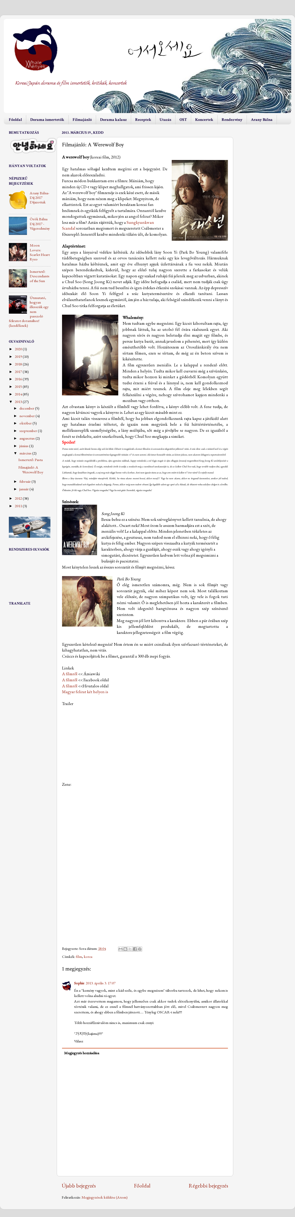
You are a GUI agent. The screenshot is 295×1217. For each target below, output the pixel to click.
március (25, 453)
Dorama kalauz (113, 119)
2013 (19, 401)
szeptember (28, 430)
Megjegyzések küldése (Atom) (104, 1197)
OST (183, 119)
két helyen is (97, 691)
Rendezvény (232, 119)
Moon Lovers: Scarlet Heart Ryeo (40, 252)
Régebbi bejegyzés (208, 1185)
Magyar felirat (74, 691)
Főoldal (15, 119)
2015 (19, 386)
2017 (19, 371)
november (27, 415)
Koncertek (204, 119)
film (79, 956)
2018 (19, 364)
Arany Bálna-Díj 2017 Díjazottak (39, 198)
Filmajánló (82, 119)
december (27, 408)
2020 (19, 348)
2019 (19, 356)
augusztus (27, 438)
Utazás (165, 119)
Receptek (143, 119)
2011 (19, 505)
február (25, 481)
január (24, 489)
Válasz (78, 1041)
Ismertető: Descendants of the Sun (39, 276)
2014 (19, 394)
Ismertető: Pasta (30, 459)
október (26, 423)
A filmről (69, 674)
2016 (19, 379)
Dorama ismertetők (47, 119)
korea (88, 956)
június (24, 445)
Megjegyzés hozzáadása (81, 1053)
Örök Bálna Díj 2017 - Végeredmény (40, 224)
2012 (19, 498)
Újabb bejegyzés (79, 1185)
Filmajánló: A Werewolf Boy (30, 469)
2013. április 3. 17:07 (100, 983)
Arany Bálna (262, 119)
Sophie (79, 983)
